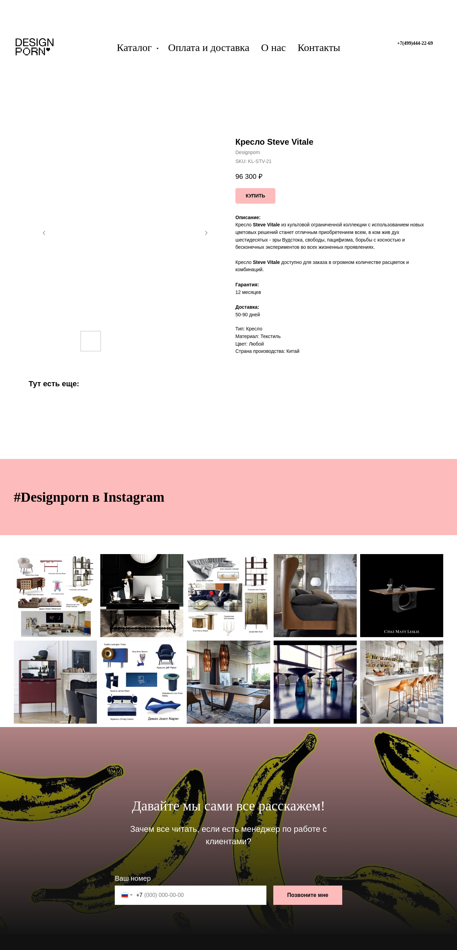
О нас (273, 47)
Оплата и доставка (209, 47)
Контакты (318, 47)
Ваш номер (133, 878)
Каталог (135, 47)
